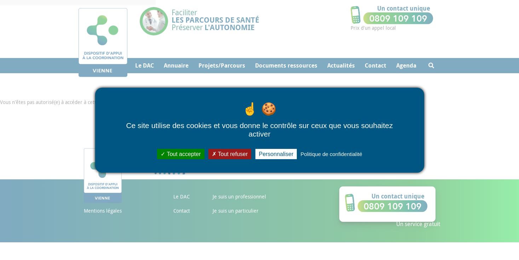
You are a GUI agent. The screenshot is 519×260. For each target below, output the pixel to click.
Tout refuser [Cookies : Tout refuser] (230, 154)
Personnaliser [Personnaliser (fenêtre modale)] (276, 154)
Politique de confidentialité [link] (331, 154)
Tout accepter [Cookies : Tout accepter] (181, 154)
